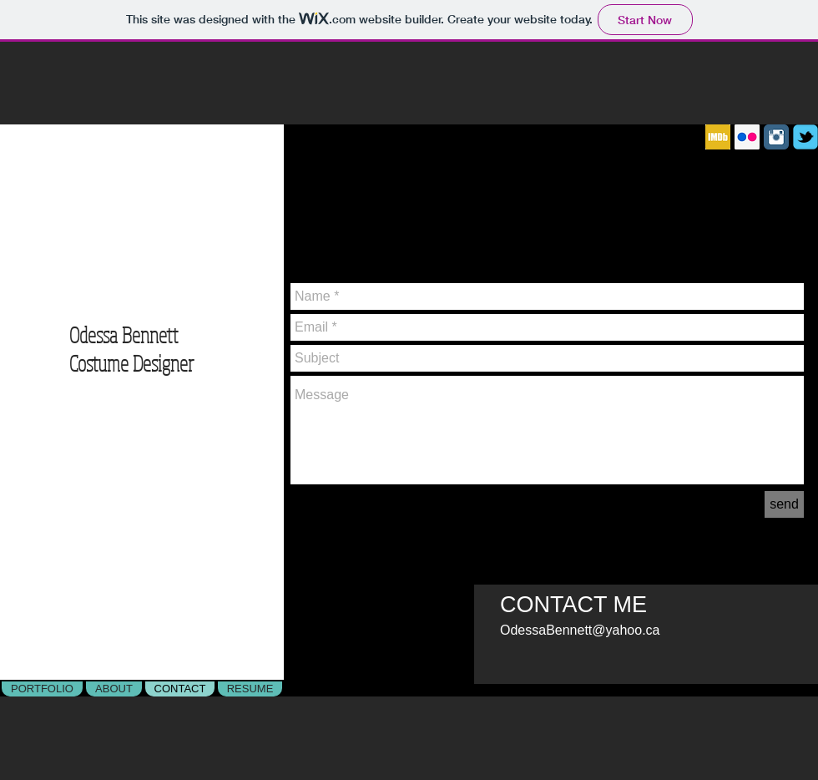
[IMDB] (717, 136)
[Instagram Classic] (776, 136)
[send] (784, 504)
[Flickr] (747, 136)
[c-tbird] (805, 136)
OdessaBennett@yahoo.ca (579, 630)
